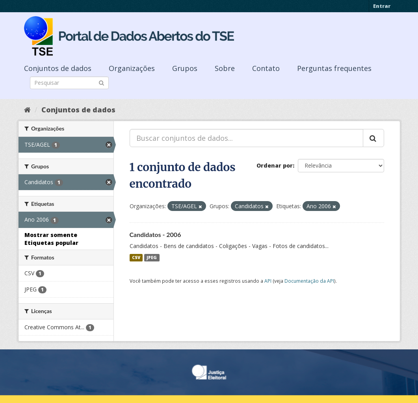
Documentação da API (309, 281)
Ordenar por (274, 165)
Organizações (132, 68)
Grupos (184, 68)
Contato (266, 68)
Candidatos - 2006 (155, 234)
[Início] (27, 109)
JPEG (152, 257)
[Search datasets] (69, 82)
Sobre (225, 68)
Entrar (381, 5)
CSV (136, 257)
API (267, 281)
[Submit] (101, 82)
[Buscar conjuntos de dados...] (246, 138)
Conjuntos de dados (57, 68)
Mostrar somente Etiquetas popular (51, 238)
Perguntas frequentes (334, 68)
